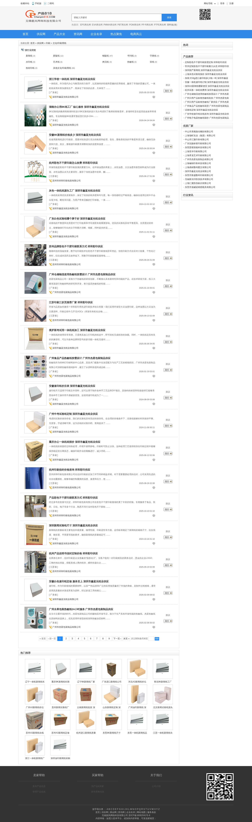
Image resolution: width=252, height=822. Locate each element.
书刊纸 (130, 56)
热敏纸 (130, 62)
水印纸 (29, 62)
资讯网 (78, 34)
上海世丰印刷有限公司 (196, 151)
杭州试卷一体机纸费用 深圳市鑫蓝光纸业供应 (207, 90)
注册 (231, 3)
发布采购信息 (97, 791)
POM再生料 (134, 24)
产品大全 (59, 34)
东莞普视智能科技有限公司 (198, 147)
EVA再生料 (97, 24)
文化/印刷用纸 (59, 43)
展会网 (113, 812)
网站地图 (141, 812)
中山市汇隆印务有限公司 (197, 139)
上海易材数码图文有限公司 (198, 167)
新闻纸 (29, 56)
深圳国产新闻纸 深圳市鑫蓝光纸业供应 (203, 70)
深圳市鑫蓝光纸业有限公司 (65, 97)
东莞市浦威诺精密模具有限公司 (200, 187)
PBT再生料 (123, 24)
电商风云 (136, 34)
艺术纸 (56, 62)
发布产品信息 (39, 786)
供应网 (41, 34)
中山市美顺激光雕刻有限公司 (199, 131)
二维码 (50, 3)
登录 (222, 3)
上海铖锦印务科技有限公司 (198, 163)
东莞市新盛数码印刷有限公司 (199, 175)
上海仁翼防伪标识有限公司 (198, 183)
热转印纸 (30, 68)
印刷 (48, 43)
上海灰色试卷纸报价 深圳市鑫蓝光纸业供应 (206, 74)
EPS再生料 (85, 24)
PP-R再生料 (147, 24)
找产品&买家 (97, 786)
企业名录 (96, 34)
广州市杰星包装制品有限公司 (66, 292)
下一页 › (117, 638)
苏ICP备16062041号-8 (139, 815)
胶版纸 (56, 56)
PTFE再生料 (160, 24)
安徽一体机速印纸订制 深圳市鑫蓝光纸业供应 (207, 82)
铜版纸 (105, 56)
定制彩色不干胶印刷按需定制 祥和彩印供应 (206, 62)
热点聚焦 (116, 34)
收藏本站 (25, 3)
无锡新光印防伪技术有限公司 (199, 179)
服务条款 (151, 812)
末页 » (126, 638)
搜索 (169, 17)
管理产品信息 (39, 791)
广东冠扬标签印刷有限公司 (198, 143)
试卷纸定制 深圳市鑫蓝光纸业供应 (201, 110)
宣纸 (152, 62)
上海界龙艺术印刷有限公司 (198, 155)
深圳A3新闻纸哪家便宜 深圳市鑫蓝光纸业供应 (207, 86)
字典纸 (153, 56)
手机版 (38, 3)
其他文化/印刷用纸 (62, 68)
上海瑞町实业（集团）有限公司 (200, 135)
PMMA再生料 (110, 24)
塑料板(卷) (172, 24)
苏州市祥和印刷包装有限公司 (66, 180)
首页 (25, 34)
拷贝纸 (105, 62)
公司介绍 (156, 786)
